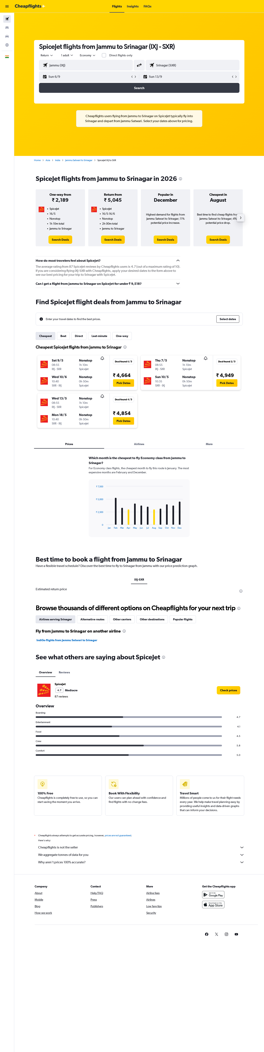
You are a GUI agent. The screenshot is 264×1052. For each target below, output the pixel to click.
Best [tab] (63, 336)
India (57, 160)
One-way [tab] (122, 336)
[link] (60, 240)
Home (37, 160)
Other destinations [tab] (152, 619)
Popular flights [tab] (182, 619)
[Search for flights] (7, 19)
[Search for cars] (7, 36)
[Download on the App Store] (213, 904)
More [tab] (209, 444)
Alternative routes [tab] (92, 619)
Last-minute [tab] (99, 336)
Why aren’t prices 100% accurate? (141, 862)
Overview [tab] (45, 672)
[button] (7, 6)
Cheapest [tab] (45, 336)
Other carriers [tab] (122, 619)
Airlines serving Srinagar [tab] (55, 619)
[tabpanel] (139, 500)
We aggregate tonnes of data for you (141, 854)
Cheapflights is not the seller (141, 847)
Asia (48, 160)
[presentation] (180, 179)
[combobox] (47, 55)
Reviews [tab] (64, 672)
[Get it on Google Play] (213, 894)
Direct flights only (120, 55)
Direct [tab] (79, 336)
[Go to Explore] (7, 45)
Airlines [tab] (139, 444)
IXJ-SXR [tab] (139, 579)
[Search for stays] (7, 28)
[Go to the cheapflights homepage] (30, 6)
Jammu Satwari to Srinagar (78, 160)
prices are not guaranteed (118, 835)
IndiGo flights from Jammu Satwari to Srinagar (67, 640)
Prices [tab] (69, 444)
